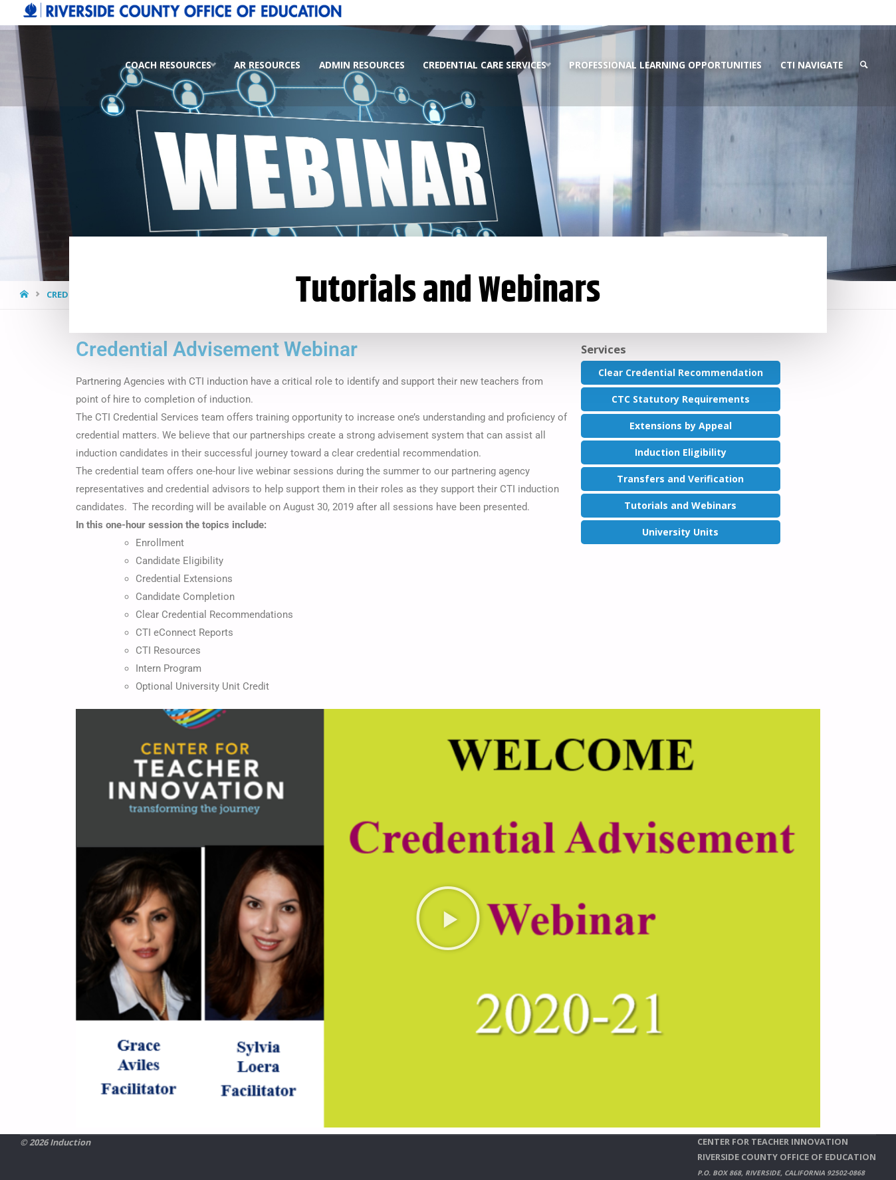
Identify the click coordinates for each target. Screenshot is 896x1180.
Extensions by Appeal (680, 425)
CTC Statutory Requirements (681, 399)
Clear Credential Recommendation (680, 372)
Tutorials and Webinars (680, 505)
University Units (680, 532)
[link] (863, 61)
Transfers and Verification (680, 478)
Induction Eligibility (681, 452)
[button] (448, 918)
